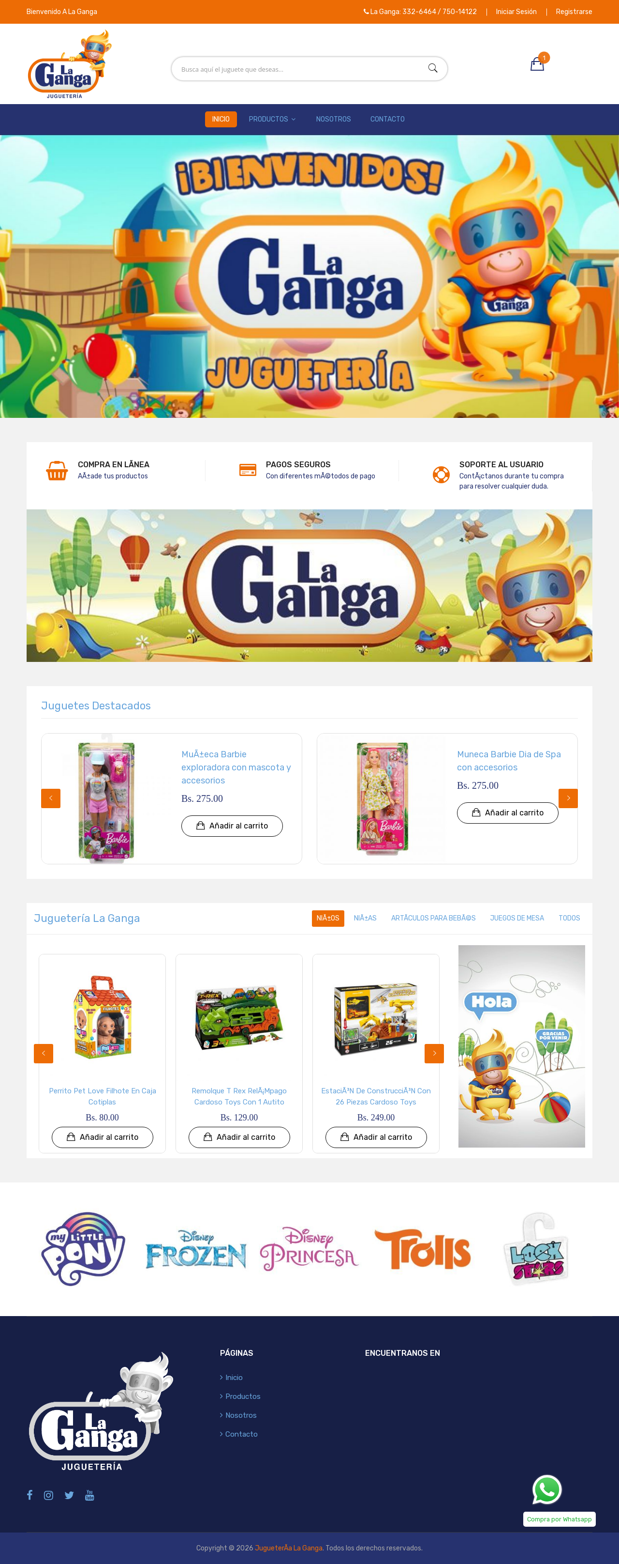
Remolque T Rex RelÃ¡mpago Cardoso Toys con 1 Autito (239, 1096)
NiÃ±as (364, 918)
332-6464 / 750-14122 (439, 12)
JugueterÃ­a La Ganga (289, 1548)
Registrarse (574, 12)
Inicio (221, 119)
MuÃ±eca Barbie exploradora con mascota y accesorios (236, 767)
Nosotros (333, 119)
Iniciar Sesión (516, 12)
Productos (273, 119)
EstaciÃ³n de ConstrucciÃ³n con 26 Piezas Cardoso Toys (376, 1096)
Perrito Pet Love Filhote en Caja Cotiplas (102, 1096)
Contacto (387, 119)
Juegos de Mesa (516, 918)
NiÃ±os (327, 918)
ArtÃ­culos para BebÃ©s (432, 918)
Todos (569, 918)
